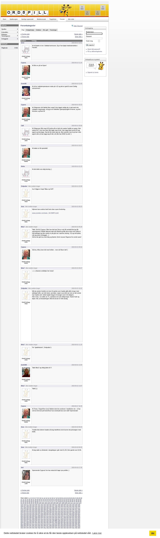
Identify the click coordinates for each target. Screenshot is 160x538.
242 (24, 514)
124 (47, 504)
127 (56, 504)
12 (44, 498)
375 (44, 523)
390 (27, 525)
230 (50, 512)
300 (70, 517)
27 (75, 498)
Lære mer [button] (97, 533)
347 (24, 522)
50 (60, 499)
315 (53, 519)
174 (70, 507)
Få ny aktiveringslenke (94, 51)
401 (59, 525)
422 (59, 527)
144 (44, 506)
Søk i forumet (78, 26)
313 (47, 519)
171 (62, 507)
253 (56, 514)
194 (67, 509)
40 (40, 499)
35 (29, 499)
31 (21, 499)
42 (44, 499)
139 (30, 506)
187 (47, 509)
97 (33, 503)
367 (22, 523)
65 (29, 501)
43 (46, 499)
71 (42, 501)
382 (64, 523)
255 (62, 514)
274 (56, 515)
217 (73, 511)
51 (62, 499)
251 (50, 514)
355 (47, 522)
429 (79, 527)
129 (62, 504)
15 (50, 498)
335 (50, 520)
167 (50, 507)
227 (42, 512)
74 (48, 501)
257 (67, 514)
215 (67, 511)
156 (79, 506)
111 (71, 503)
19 (59, 498)
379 (56, 523)
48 (56, 499)
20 (61, 498)
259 (73, 514)
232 (56, 512)
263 (24, 515)
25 (71, 498)
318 (62, 519)
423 (62, 527)
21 (63, 498)
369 (27, 523)
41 (42, 499)
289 (39, 517)
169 (56, 507)
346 (22, 522)
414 (36, 527)
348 (27, 522)
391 (30, 525)
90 (80, 501)
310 (39, 519)
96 (31, 503)
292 (47, 517)
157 (22, 507)
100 (40, 503)
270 (44, 515)
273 (53, 515)
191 (59, 509)
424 (64, 527)
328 (30, 520)
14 (48, 498)
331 (39, 520)
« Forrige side (25, 34)
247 (39, 514)
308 (33, 519)
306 (27, 519)
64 (27, 501)
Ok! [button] (152, 533)
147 (53, 506)
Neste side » (78, 34)
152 (67, 506)
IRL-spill (45, 30)
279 (70, 515)
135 (79, 504)
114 (80, 503)
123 (44, 504)
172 (64, 507)
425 (67, 527)
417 (44, 527)
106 (57, 503)
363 (70, 522)
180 (27, 509)
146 (50, 506)
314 (50, 519)
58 (76, 499)
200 (24, 511)
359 (59, 522)
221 (24, 512)
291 (44, 517)
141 (36, 506)
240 (79, 512)
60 (80, 499)
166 (47, 507)
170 (59, 507)
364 (73, 522)
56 (72, 499)
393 (36, 525)
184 (39, 509)
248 (42, 514)
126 (53, 504)
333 (44, 520)
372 (36, 523)
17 (54, 498)
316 (56, 519)
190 (56, 509)
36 (31, 499)
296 (59, 517)
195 (70, 509)
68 (35, 501)
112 (74, 503)
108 (63, 503)
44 (48, 499)
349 (30, 522)
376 (47, 523)
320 (67, 519)
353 (42, 522)
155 (76, 506)
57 (74, 499)
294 (53, 517)
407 (76, 525)
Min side (71, 19)
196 (73, 509)
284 (24, 517)
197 (76, 509)
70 (40, 501)
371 (33, 523)
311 (42, 519)
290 (42, 517)
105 (54, 503)
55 (70, 499)
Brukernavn (90, 32)
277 (64, 515)
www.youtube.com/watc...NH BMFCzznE (45, 213)
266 (33, 515)
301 (73, 517)
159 (27, 507)
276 (62, 515)
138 (27, 506)
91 (21, 503)
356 (50, 522)
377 (50, 523)
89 (78, 501)
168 (53, 507)
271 (47, 515)
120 (36, 504)
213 (62, 511)
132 (70, 504)
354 (44, 522)
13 (46, 498)
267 (36, 515)
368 (24, 523)
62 (23, 501)
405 (70, 525)
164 (42, 507)
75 (50, 501)
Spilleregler (14, 19)
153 (70, 506)
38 (35, 499)
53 (66, 499)
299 (67, 517)
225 (36, 512)
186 (44, 509)
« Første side (25, 36)
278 (67, 515)
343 (73, 520)
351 (36, 522)
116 (24, 504)
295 (56, 517)
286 (30, 517)
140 (33, 506)
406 (73, 525)
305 (24, 519)
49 (58, 499)
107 (60, 503)
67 (33, 501)
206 (42, 511)
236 (67, 512)
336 (53, 520)
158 (24, 507)
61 (21, 501)
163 (39, 507)
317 (59, 519)
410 (24, 527)
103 (48, 503)
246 (36, 514)
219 (79, 511)
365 (76, 522)
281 (76, 515)
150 (62, 506)
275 (59, 515)
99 (38, 503)
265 (30, 515)
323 (76, 519)
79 (58, 501)
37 (33, 499)
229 (47, 512)
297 (62, 517)
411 (27, 527)
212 (59, 511)
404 (67, 525)
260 (76, 514)
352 (39, 522)
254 (59, 514)
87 (74, 501)
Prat (23, 30)
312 (44, 519)
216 (70, 511)
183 (36, 509)
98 (35, 503)
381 (62, 523)
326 (24, 520)
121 (39, 504)
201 (27, 511)
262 (22, 515)
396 (44, 525)
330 (36, 520)
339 (62, 520)
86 (72, 501)
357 (53, 522)
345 (79, 520)
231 (53, 512)
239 (76, 512)
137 (24, 506)
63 (25, 501)
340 (64, 520)
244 (30, 514)
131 (67, 504)
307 (30, 519)
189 (53, 509)
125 (50, 504)
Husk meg (89, 41)
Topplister (52, 19)
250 (47, 514)
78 (56, 501)
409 (22, 527)
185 (42, 509)
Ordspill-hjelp (30, 30)
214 (64, 511)
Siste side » (79, 36)
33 (25, 499)
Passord (88, 36)
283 (22, 517)
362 (67, 522)
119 (33, 504)
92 (23, 503)
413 (33, 527)
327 (27, 520)
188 (50, 509)
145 (47, 506)
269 (42, 515)
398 (50, 525)
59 (78, 499)
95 (29, 503)
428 (76, 527)
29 (79, 498)
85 (70, 501)
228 (44, 512)
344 (76, 520)
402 (62, 525)
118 (30, 504)
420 (53, 527)
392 (33, 525)
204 (36, 511)
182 (33, 509)
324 (79, 519)
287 (33, 517)
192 (62, 509)
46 (52, 499)
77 (54, 501)
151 (64, 506)
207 (44, 511)
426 (70, 527)
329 (33, 520)
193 (64, 509)
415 (39, 527)
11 (42, 498)
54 (68, 499)
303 (79, 517)
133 (73, 504)
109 (66, 503)
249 (44, 514)
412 (30, 527)
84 (68, 501)
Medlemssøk (41, 19)
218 (76, 511)
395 (42, 525)
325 (22, 520)
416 (42, 527)
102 (46, 503)
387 (79, 523)
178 (22, 509)
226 (39, 512)
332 (42, 520)
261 (79, 514)
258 (70, 514)
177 (79, 507)
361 (64, 522)
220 (22, 512)
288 (36, 517)
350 (33, 522)
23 (67, 498)
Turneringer (53, 30)
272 (50, 515)
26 (73, 498)
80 (60, 501)
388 (22, 525)
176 (76, 507)
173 (67, 507)
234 (62, 512)
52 (64, 499)
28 (77, 498)
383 (67, 523)
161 (33, 507)
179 (24, 509)
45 (50, 499)
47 (54, 499)
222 (27, 512)
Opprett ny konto (92, 72)
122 (42, 504)
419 (50, 527)
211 (56, 511)
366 (79, 522)
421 (56, 527)
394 (39, 525)
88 (76, 501)
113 (77, 503)
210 (53, 511)
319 (64, 519)
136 (22, 506)
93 (25, 503)
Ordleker (38, 30)
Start (4, 19)
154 (73, 506)
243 (27, 514)
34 (27, 499)
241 (22, 514)
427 (73, 527)
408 (79, 525)
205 (39, 511)
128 (59, 504)
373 (39, 523)
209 (50, 511)
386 (76, 523)
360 (62, 522)
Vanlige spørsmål (27, 19)
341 (67, 520)
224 (33, 512)
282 (79, 515)
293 (50, 517)
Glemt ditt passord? (93, 49)
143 (42, 506)
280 (73, 515)
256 (64, 514)
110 (68, 503)
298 (64, 517)
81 (62, 501)
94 (27, 503)
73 (46, 501)
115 (22, 504)
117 (27, 504)
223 (30, 512)
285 (27, 517)
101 (43, 503)
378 (53, 523)
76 (52, 501)
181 (30, 509)
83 (66, 501)
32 (23, 499)
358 (56, 522)
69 (38, 501)
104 (51, 503)
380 (59, 523)
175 (73, 507)
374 (42, 523)
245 (33, 514)
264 (27, 515)
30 (81, 498)
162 (36, 507)
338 (59, 520)
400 (56, 525)
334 (47, 520)
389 (24, 525)
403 (64, 525)
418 (47, 527)
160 (30, 507)
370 (30, 523)
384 (70, 523)
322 (73, 519)
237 (70, 512)
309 (36, 519)
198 (79, 509)
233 (59, 512)
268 (39, 515)
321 (70, 519)
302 (76, 517)
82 (64, 501)
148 (56, 506)
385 (73, 523)
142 (39, 506)
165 (44, 507)
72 (44, 501)
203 (33, 511)
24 (69, 498)
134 (76, 504)
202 (30, 511)
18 (57, 498)
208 (47, 511)
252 (53, 514)
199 (22, 511)
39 (38, 499)
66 (31, 501)
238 (73, 512)
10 (40, 498)
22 (65, 498)
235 (64, 512)
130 (64, 504)
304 (22, 519)
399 (53, 525)
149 (59, 506)
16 (52, 498)
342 (70, 520)
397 (47, 525)
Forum (62, 19)
